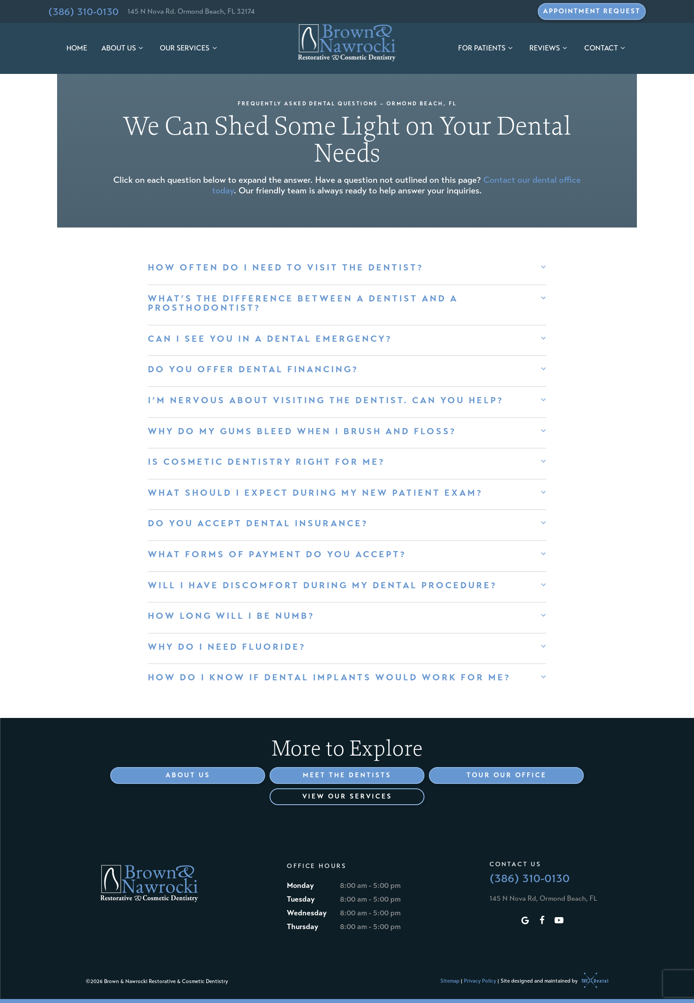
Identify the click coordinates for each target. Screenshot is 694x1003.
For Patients (486, 48)
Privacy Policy (480, 981)
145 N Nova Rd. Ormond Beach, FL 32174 (191, 11)
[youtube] (559, 920)
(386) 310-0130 (83, 11)
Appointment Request (591, 11)
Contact (606, 48)
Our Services (189, 48)
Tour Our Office (507, 775)
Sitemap (449, 981)
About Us (123, 48)
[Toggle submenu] (141, 48)
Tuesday (301, 899)
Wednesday (307, 913)
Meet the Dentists (347, 775)
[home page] (347, 43)
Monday (300, 885)
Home (76, 48)
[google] (525, 920)
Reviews (549, 48)
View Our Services (347, 796)
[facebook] (542, 920)
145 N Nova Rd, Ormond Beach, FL (543, 898)
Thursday (302, 926)
